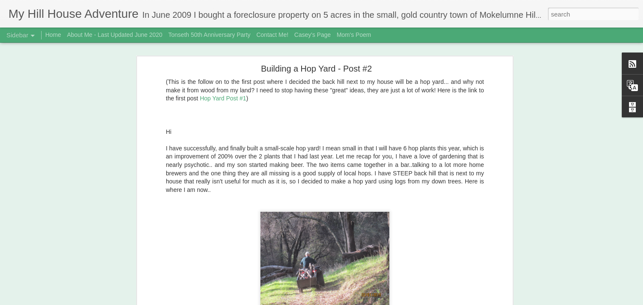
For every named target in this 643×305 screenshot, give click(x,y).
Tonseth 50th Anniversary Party (209, 34)
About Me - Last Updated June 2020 (114, 34)
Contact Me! (272, 34)
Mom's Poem (354, 34)
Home (53, 34)
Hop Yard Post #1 (223, 89)
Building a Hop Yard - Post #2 (316, 59)
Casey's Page (312, 34)
